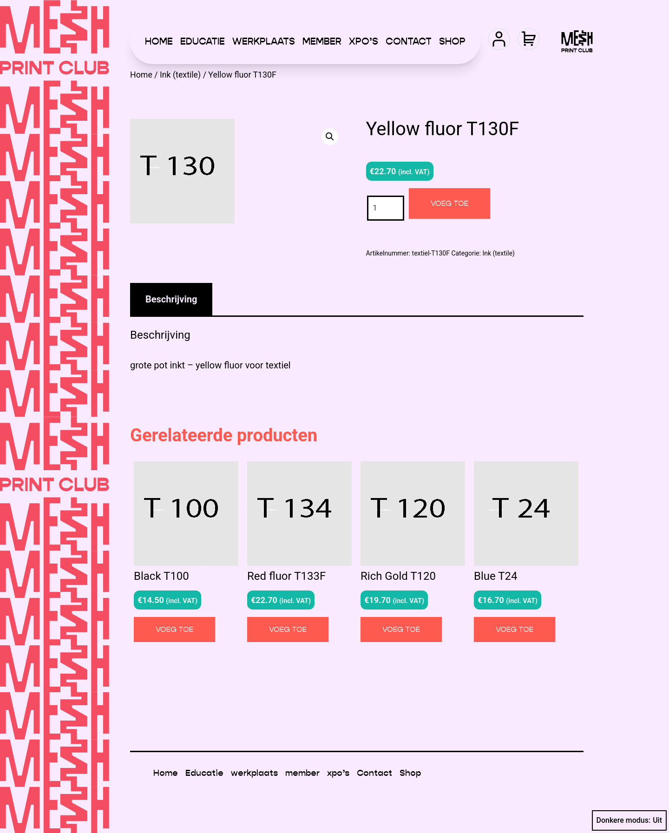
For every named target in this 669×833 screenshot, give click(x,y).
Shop (452, 41)
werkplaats (263, 41)
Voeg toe (449, 203)
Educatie (202, 41)
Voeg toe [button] (174, 629)
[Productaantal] (385, 208)
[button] (329, 136)
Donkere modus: (629, 820)
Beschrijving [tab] (171, 299)
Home (159, 41)
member (321, 41)
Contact (409, 41)
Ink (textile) (180, 74)
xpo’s (363, 41)
